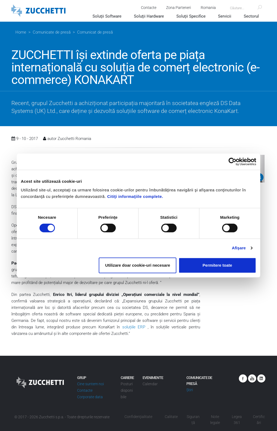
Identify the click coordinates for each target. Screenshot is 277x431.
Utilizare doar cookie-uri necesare (137, 265)
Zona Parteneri (176, 7)
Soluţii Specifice (191, 16)
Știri (189, 390)
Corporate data (90, 397)
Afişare (239, 248)
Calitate (171, 416)
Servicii (224, 16)
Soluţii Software (107, 16)
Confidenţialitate (138, 416)
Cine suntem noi (90, 384)
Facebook (243, 378)
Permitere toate (217, 265)
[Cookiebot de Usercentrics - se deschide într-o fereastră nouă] (232, 162)
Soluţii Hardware (149, 16)
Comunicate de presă (52, 32)
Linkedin (261, 378)
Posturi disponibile (127, 390)
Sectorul (251, 16)
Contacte (147, 7)
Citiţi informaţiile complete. (135, 196)
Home (20, 32)
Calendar (150, 384)
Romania (206, 7)
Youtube (252, 378)
